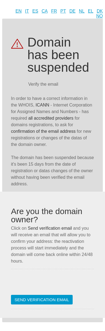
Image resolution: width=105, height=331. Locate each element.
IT (27, 11)
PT (63, 11)
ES (35, 11)
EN (19, 11)
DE (72, 11)
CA (45, 11)
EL (90, 11)
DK (100, 11)
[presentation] (52, 284)
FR (54, 11)
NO (99, 16)
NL (81, 11)
